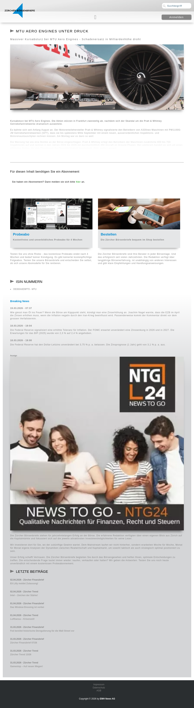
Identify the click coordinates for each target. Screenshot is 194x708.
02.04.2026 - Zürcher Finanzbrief (27, 579)
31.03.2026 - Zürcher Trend (24, 651)
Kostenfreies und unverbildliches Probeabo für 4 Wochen (47, 239)
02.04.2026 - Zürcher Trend (24, 591)
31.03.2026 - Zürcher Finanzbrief (27, 627)
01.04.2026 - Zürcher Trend (24, 615)
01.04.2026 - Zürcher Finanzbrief (27, 603)
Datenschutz (99, 687)
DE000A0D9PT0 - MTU (24, 289)
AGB (99, 690)
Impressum (98, 684)
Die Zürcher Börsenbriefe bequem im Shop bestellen (132, 239)
